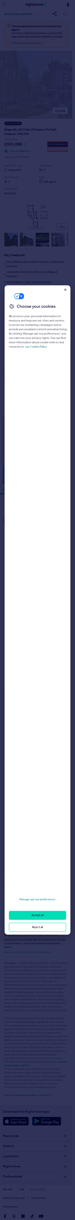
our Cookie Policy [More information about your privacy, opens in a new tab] (36, 346)
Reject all (37, 927)
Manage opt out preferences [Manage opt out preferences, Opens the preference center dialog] (37, 899)
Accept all (37, 915)
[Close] (65, 290)
